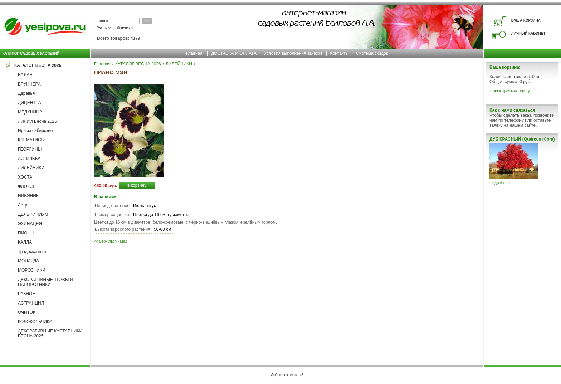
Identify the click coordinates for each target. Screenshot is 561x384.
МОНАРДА (28, 260)
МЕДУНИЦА (30, 112)
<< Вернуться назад (110, 241)
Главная (194, 53)
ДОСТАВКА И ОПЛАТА (234, 53)
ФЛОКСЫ (27, 186)
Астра (24, 205)
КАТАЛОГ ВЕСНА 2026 (37, 65)
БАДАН (25, 74)
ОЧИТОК (26, 312)
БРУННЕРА (29, 84)
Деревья (26, 93)
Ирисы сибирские (35, 130)
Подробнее (499, 182)
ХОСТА (25, 177)
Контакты (339, 53)
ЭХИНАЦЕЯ (30, 223)
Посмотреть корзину (509, 90)
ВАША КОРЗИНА (526, 21)
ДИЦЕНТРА (29, 102)
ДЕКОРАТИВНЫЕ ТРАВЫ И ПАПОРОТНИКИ (45, 282)
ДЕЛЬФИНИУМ (33, 214)
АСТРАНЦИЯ (31, 303)
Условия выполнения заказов (293, 53)
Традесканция (32, 251)
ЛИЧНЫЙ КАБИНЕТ (528, 33)
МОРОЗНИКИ (31, 270)
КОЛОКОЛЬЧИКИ (35, 321)
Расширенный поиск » (115, 28)
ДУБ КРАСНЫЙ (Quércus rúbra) (522, 139)
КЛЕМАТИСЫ (31, 139)
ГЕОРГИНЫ (30, 149)
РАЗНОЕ (26, 293)
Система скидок (372, 53)
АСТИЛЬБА (29, 158)
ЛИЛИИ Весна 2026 (37, 121)
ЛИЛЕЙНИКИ (31, 167)
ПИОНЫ (26, 232)
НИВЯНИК (28, 195)
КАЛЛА (25, 242)
